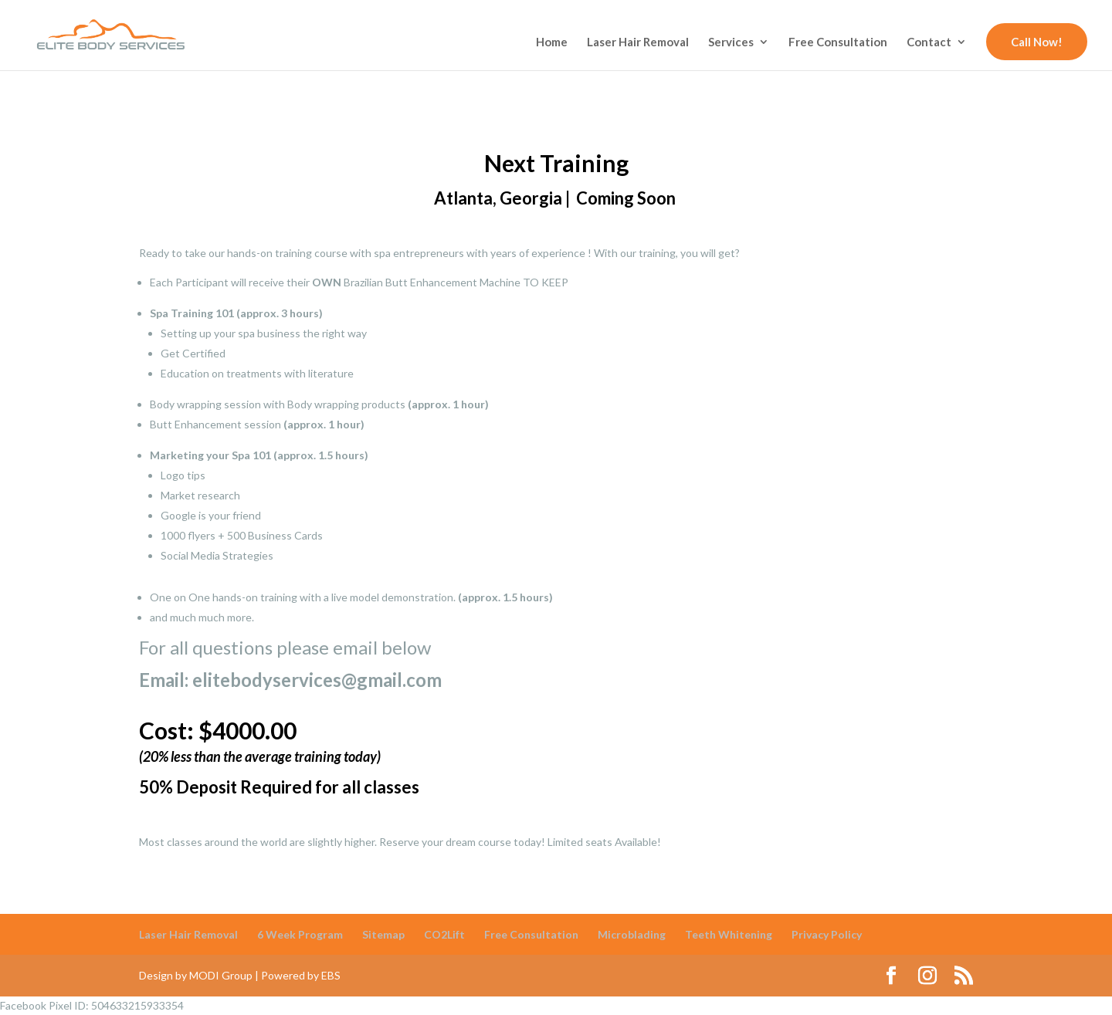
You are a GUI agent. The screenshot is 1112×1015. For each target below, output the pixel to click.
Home (552, 42)
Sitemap (383, 934)
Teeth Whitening (728, 934)
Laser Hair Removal (638, 42)
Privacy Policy (827, 934)
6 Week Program (300, 934)
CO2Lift (444, 934)
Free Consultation (837, 42)
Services (731, 42)
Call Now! (1037, 42)
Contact (929, 42)
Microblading (632, 934)
